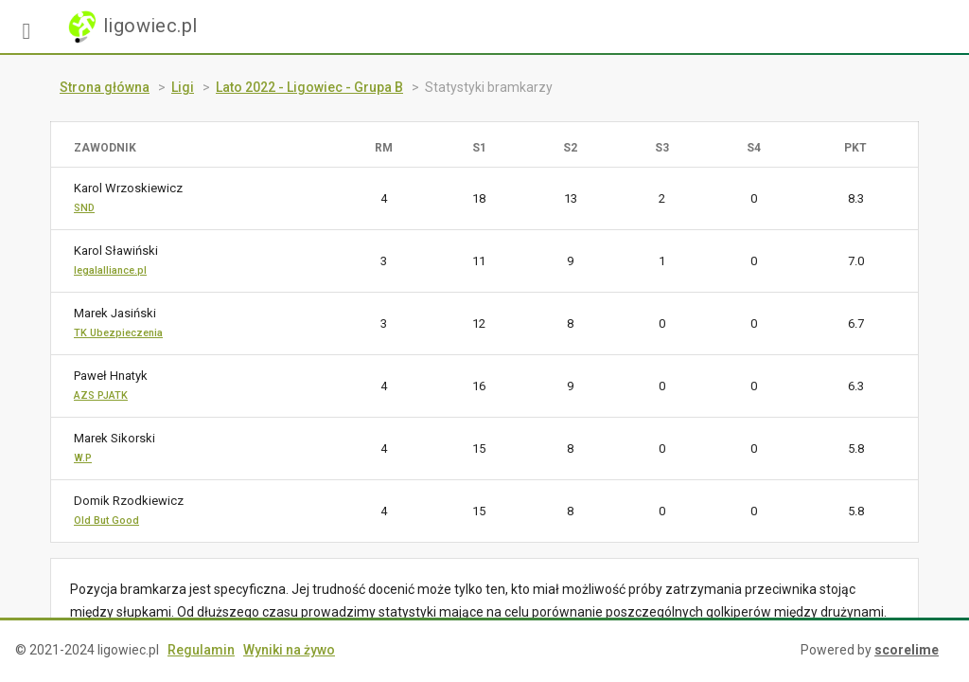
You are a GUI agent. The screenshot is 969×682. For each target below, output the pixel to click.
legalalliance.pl (110, 270)
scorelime (906, 649)
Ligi (182, 87)
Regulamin (201, 649)
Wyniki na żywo (289, 649)
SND (84, 208)
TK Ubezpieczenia (118, 333)
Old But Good (106, 520)
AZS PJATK (101, 395)
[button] (26, 26)
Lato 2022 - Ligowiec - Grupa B (309, 87)
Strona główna (105, 87)
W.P (83, 458)
